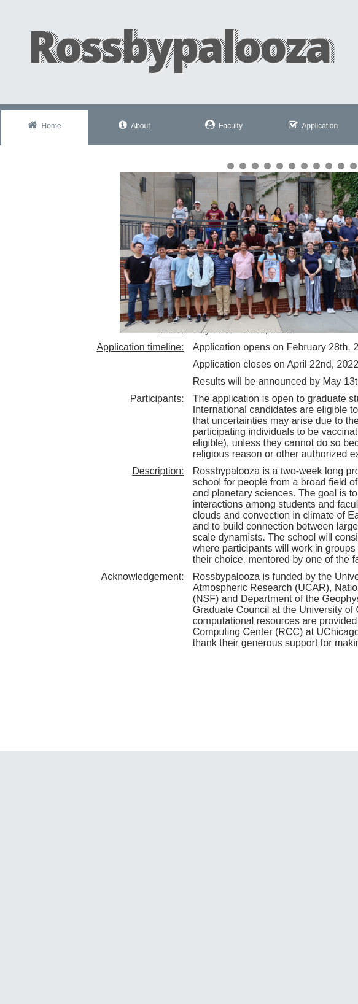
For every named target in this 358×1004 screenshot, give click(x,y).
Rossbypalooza (179, 46)
